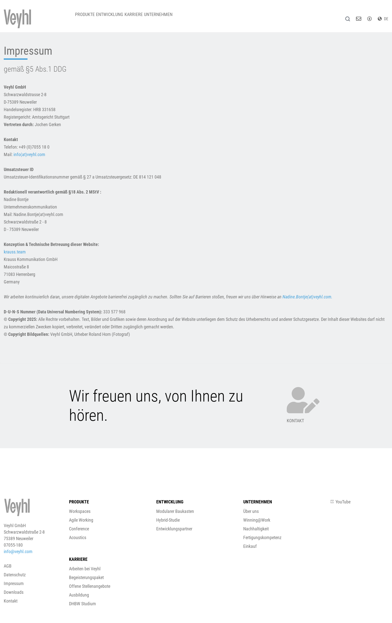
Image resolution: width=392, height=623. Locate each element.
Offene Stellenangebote (89, 586)
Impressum (14, 583)
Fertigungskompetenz (262, 537)
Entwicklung (116, 17)
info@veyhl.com (18, 551)
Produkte (87, 17)
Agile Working (81, 520)
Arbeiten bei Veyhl (84, 568)
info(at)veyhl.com (29, 154)
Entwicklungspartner (174, 528)
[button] (196, 417)
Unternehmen (174, 17)
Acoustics (77, 537)
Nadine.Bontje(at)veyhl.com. (307, 296)
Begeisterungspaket (86, 577)
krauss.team (15, 251)
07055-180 (13, 545)
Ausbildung (79, 595)
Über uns (251, 511)
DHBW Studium (82, 603)
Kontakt (11, 601)
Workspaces (79, 511)
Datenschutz (15, 574)
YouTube (340, 501)
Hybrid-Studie (168, 520)
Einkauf (250, 546)
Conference (79, 528)
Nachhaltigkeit (256, 528)
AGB (8, 566)
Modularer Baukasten (175, 511)
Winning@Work (256, 520)
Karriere (145, 17)
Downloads (14, 592)
